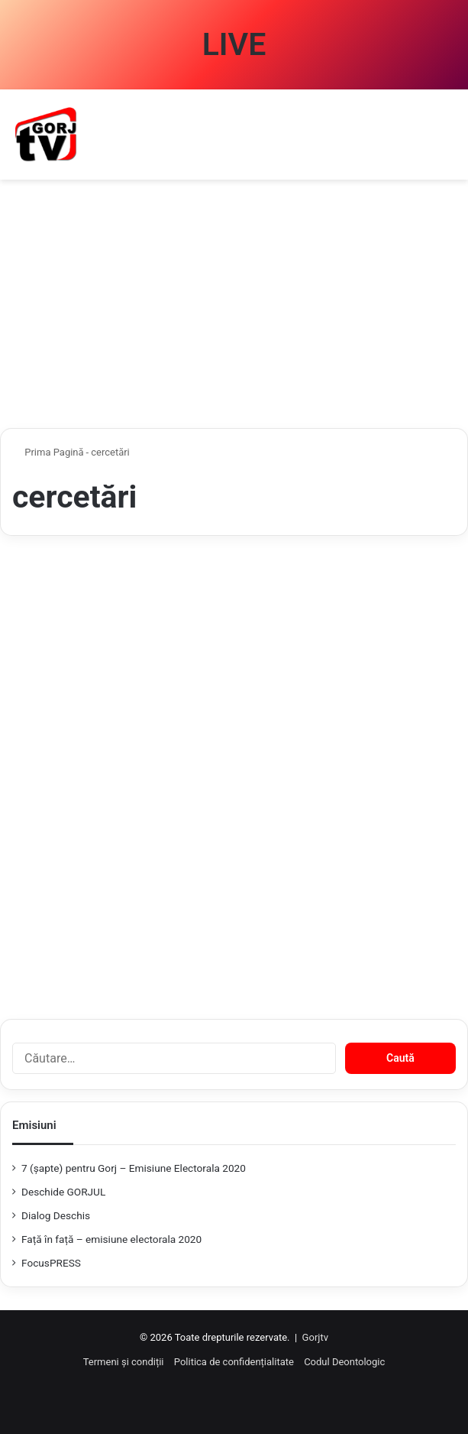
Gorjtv (315, 1337)
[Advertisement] (234, 310)
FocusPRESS (51, 1263)
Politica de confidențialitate (234, 1361)
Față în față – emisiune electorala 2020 (111, 1239)
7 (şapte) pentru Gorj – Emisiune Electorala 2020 (133, 1168)
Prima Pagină (48, 452)
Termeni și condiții (123, 1361)
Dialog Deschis (55, 1215)
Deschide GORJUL (63, 1192)
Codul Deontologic (344, 1361)
